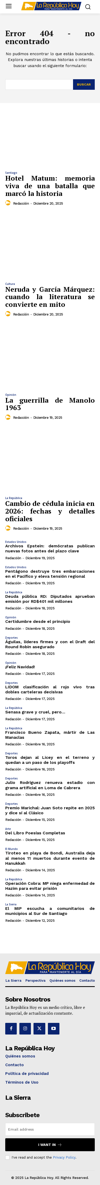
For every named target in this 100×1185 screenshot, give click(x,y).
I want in (50, 1144)
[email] (50, 1129)
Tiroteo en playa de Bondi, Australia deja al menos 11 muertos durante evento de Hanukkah (50, 858)
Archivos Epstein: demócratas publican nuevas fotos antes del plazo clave (50, 548)
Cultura (10, 284)
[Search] (84, 84)
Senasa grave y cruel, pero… (35, 711)
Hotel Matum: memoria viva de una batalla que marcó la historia (50, 185)
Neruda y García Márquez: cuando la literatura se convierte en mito (50, 297)
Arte (8, 828)
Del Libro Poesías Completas (35, 832)
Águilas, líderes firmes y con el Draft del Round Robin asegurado (50, 644)
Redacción (21, 203)
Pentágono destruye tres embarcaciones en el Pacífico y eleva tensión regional (50, 574)
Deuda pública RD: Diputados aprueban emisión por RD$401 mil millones (50, 599)
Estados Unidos (15, 541)
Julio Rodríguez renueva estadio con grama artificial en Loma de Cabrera (50, 785)
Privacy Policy (64, 1157)
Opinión (10, 394)
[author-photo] (8, 203)
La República (13, 498)
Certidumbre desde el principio (37, 621)
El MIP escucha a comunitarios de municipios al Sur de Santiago (50, 911)
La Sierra (10, 904)
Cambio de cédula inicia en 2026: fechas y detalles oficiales (50, 511)
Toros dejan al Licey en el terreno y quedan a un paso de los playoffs (50, 760)
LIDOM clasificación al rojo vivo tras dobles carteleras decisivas (50, 689)
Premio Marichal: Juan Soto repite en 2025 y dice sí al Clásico (50, 810)
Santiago (11, 172)
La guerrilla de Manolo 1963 (50, 404)
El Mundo (11, 849)
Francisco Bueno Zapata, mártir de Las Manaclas (50, 735)
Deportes (11, 637)
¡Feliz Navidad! (20, 666)
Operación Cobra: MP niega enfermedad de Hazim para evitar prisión (50, 886)
